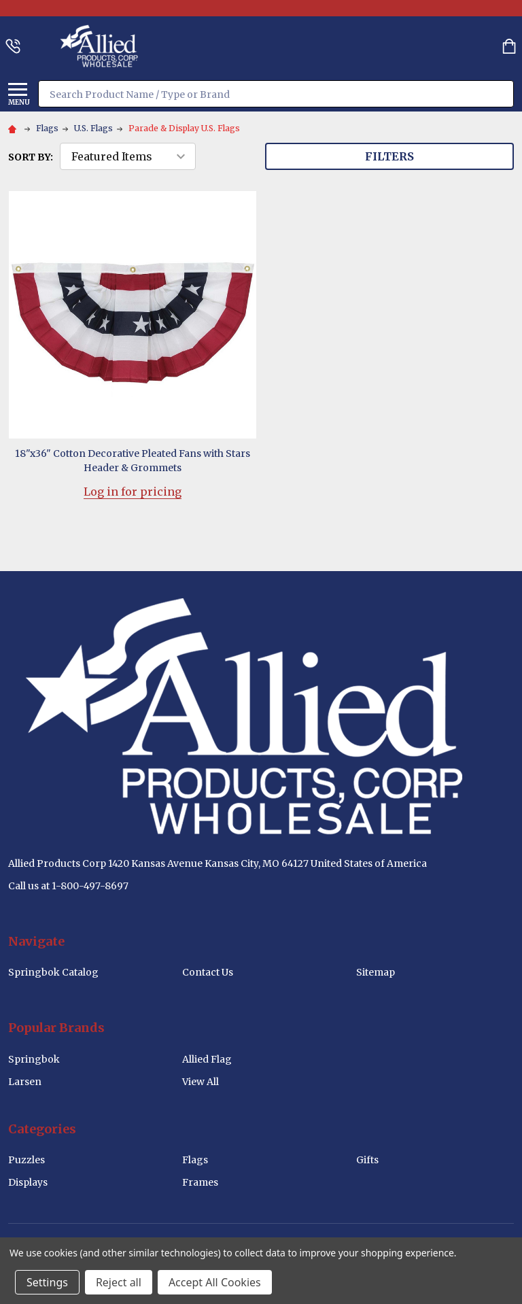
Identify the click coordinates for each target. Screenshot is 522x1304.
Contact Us (207, 972)
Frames (200, 1182)
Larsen (24, 1082)
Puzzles (26, 1160)
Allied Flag (207, 1059)
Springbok (34, 1059)
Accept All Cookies (215, 1282)
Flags (195, 1160)
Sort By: (30, 157)
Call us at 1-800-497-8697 (68, 886)
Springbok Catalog (53, 972)
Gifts (367, 1160)
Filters (389, 156)
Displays (28, 1182)
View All (200, 1082)
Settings (47, 1282)
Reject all (118, 1282)
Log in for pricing (132, 491)
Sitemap (375, 972)
